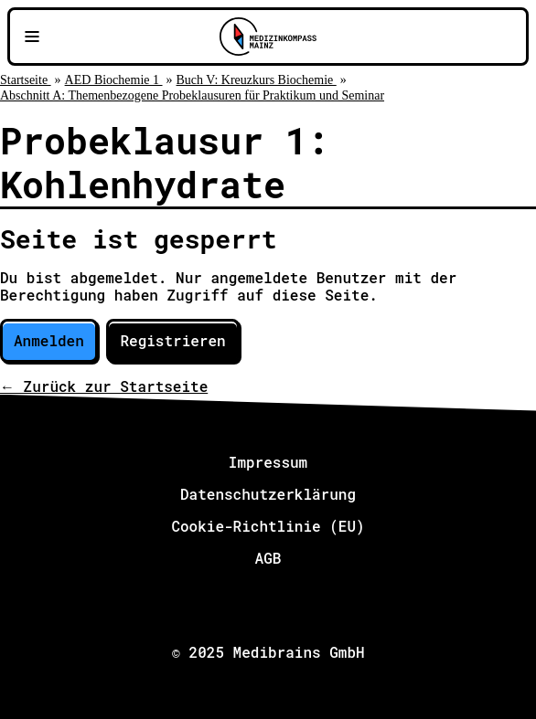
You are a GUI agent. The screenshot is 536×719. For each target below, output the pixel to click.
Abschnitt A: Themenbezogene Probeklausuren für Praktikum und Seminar (192, 95)
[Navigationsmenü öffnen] (32, 36)
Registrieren (172, 340)
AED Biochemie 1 (114, 80)
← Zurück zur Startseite (104, 386)
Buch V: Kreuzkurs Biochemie (257, 80)
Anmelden (49, 340)
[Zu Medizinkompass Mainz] (268, 36)
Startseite (25, 80)
